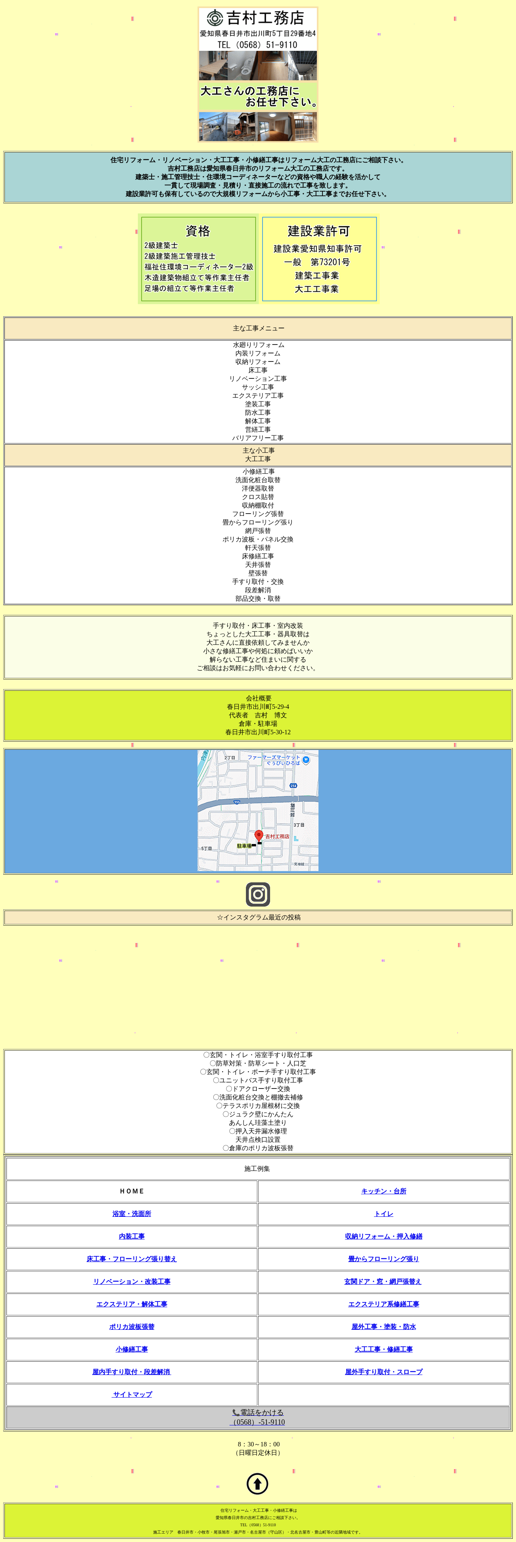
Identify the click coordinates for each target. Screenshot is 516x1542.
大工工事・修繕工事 (384, 1349)
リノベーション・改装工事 (132, 1281)
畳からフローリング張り (383, 1259)
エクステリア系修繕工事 (383, 1304)
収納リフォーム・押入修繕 (383, 1236)
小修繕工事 (132, 1349)
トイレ (383, 1213)
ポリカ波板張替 (131, 1326)
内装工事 (132, 1236)
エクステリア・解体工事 (131, 1304)
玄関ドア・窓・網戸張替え (383, 1281)
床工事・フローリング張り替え (132, 1259)
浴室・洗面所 (131, 1213)
